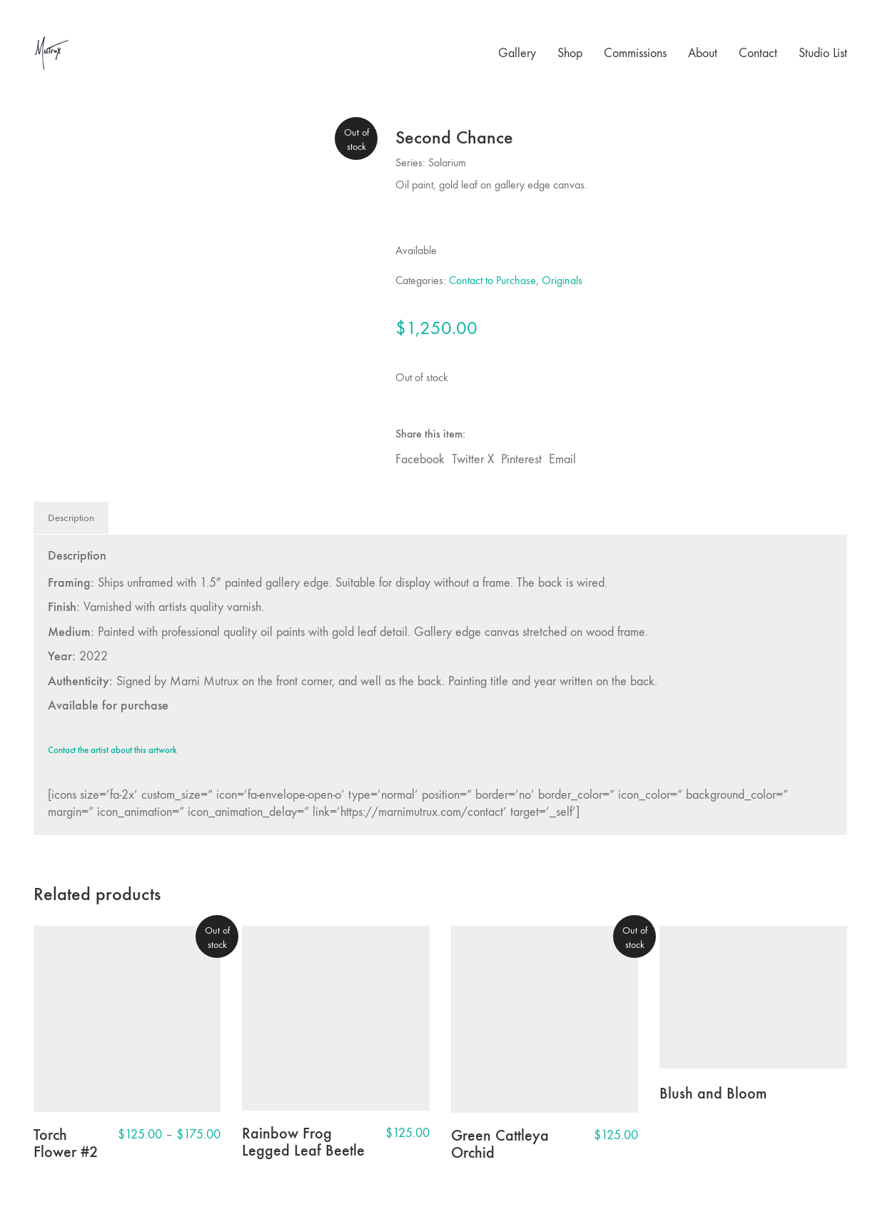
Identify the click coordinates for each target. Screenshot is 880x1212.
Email (562, 459)
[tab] (71, 518)
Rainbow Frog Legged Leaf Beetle (303, 1142)
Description (71, 517)
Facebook (420, 459)
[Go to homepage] (51, 53)
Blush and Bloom (713, 1093)
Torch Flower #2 (66, 1143)
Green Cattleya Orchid (500, 1144)
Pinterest (521, 459)
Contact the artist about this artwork (112, 750)
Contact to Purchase (492, 280)
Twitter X (473, 459)
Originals (562, 280)
